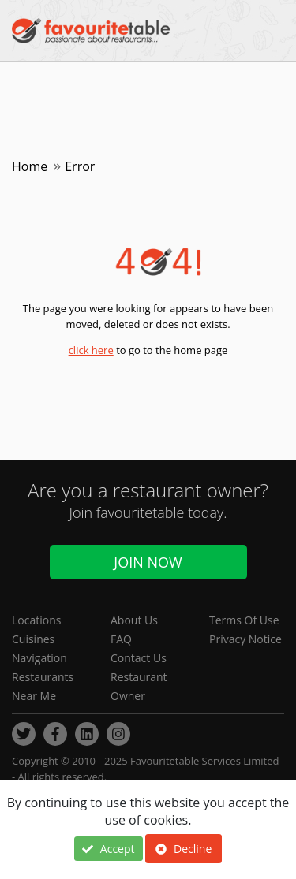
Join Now (148, 562)
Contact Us (139, 657)
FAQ (121, 638)
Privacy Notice (245, 638)
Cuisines (33, 638)
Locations (36, 620)
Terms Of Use (244, 620)
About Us (134, 620)
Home (29, 166)
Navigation (39, 657)
